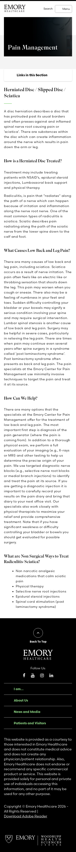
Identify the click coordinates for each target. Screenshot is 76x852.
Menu (66, 9)
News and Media (27, 712)
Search (48, 8)
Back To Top (38, 641)
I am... (19, 689)
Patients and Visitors (30, 723)
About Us (21, 700)
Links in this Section (32, 75)
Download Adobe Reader (25, 816)
